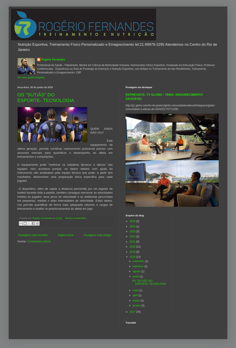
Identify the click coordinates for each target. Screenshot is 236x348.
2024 (133, 226)
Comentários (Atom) (39, 241)
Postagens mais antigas (98, 235)
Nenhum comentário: (76, 218)
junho (136, 276)
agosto (137, 271)
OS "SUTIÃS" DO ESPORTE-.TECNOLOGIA (45, 97)
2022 (133, 236)
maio (136, 290)
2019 (133, 251)
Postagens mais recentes (33, 235)
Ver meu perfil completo (31, 77)
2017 (133, 311)
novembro (139, 261)
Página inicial (65, 235)
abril (135, 295)
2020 (133, 246)
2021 (133, 241)
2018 (133, 256)
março (137, 300)
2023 (133, 231)
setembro (138, 266)
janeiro (137, 305)
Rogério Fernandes (53, 59)
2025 (133, 221)
